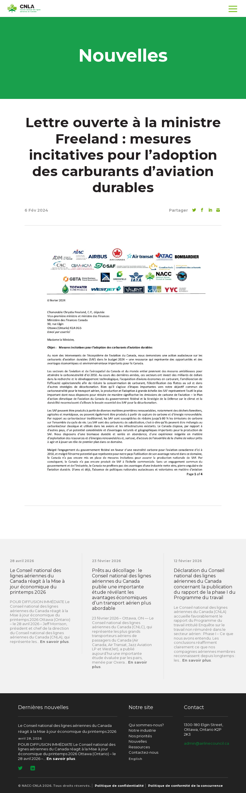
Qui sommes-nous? (146, 725)
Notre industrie (142, 730)
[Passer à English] (135, 759)
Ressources (139, 747)
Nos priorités (140, 736)
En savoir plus (54, 641)
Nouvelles (138, 741)
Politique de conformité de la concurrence (185, 786)
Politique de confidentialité (119, 786)
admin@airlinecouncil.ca (206, 743)
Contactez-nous (143, 752)
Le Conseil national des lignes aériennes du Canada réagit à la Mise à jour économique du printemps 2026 (37, 581)
